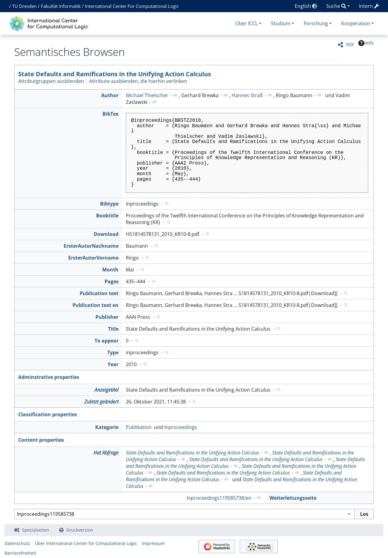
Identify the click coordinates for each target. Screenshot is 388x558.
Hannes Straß (247, 95)
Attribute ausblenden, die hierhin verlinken (138, 81)
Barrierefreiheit (20, 553)
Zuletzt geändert (101, 401)
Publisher (107, 317)
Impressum (153, 543)
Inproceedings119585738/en (219, 498)
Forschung (316, 23)
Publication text (99, 293)
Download (106, 234)
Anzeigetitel (107, 389)
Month (110, 269)
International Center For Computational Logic (132, 6)
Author (110, 95)
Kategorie (107, 427)
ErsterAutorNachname (91, 246)
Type (113, 352)
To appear (107, 340)
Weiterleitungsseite (292, 498)
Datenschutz (17, 543)
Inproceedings (180, 427)
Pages (112, 281)
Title (113, 328)
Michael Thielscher (147, 95)
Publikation (139, 427)
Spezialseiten (35, 530)
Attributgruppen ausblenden (51, 81)
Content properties (41, 440)
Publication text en (95, 305)
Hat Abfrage (106, 452)
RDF (350, 44)
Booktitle (107, 215)
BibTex (110, 114)
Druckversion (79, 530)
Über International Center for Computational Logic (86, 543)
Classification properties (47, 414)
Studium (280, 23)
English (306, 6)
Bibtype (109, 203)
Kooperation (355, 23)
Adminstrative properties (48, 377)
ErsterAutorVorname (93, 257)
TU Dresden (24, 6)
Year (113, 364)
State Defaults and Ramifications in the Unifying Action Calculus (114, 74)
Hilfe (366, 43)
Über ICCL (246, 23)
